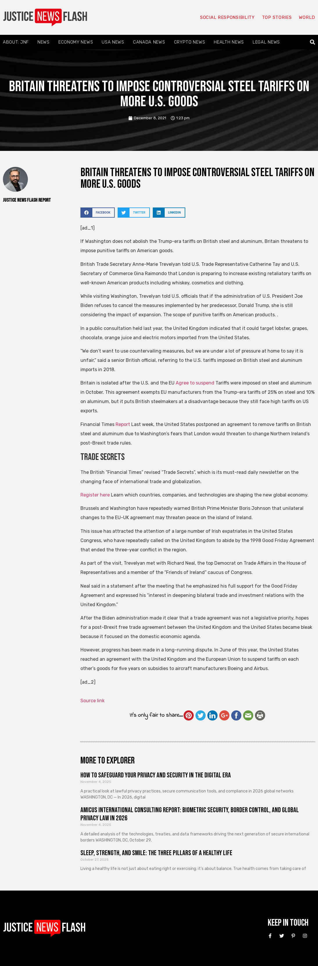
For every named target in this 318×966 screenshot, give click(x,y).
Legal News (266, 42)
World (307, 17)
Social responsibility (227, 17)
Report (123, 424)
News (43, 42)
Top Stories (277, 17)
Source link (92, 700)
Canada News (149, 42)
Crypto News (189, 42)
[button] (313, 42)
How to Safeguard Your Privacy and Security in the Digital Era (155, 775)
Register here (95, 495)
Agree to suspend (195, 383)
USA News (113, 42)
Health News (229, 42)
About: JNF (16, 42)
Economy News (75, 42)
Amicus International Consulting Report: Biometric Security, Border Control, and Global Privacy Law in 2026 (189, 814)
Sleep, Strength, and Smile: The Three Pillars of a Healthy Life (156, 853)
